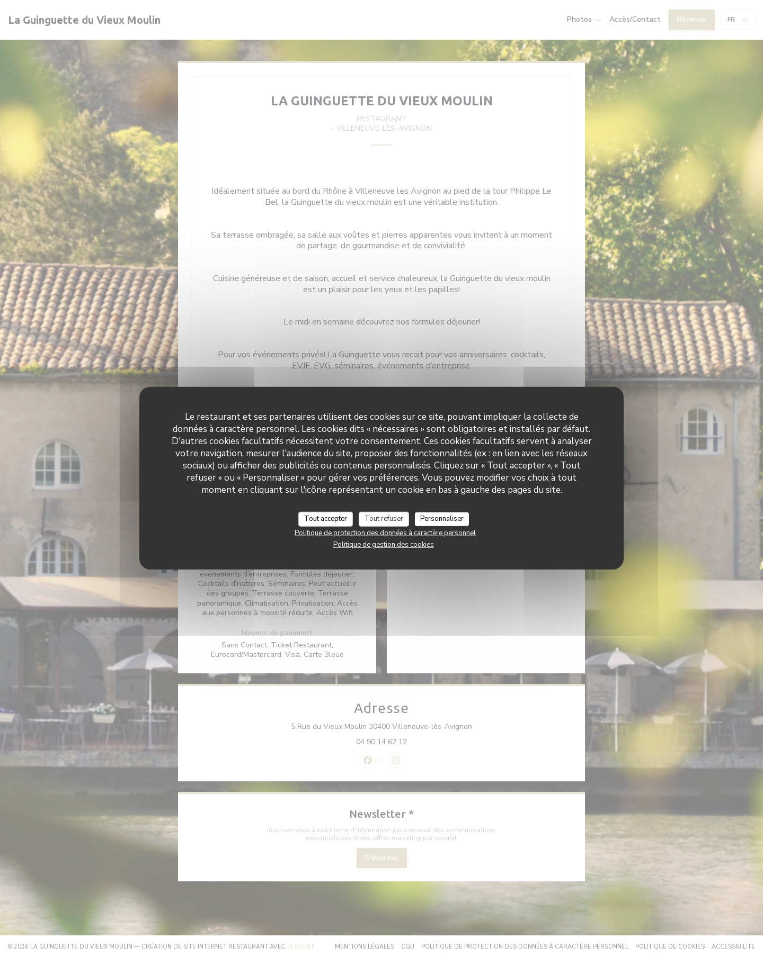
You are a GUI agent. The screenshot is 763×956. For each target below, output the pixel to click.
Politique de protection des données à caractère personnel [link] (385, 532)
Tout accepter (325, 519)
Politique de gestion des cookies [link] (383, 544)
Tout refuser (384, 519)
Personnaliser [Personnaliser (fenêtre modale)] (442, 519)
